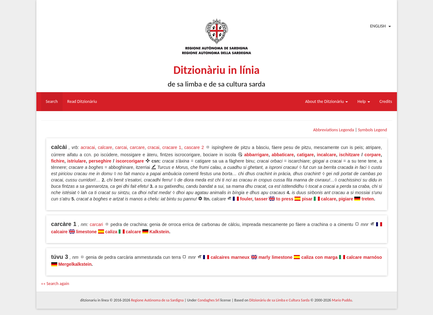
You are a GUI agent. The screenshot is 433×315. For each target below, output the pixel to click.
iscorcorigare (130, 160)
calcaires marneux (230, 257)
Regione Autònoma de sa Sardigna (157, 300)
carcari (96, 224)
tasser (261, 198)
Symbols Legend (372, 130)
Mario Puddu (342, 300)
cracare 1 (171, 147)
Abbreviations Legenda (333, 130)
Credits (386, 101)
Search (52, 101)
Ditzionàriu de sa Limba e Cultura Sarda (279, 300)
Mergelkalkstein (74, 264)
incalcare (326, 154)
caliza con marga (319, 257)
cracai (153, 147)
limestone (86, 231)
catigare (305, 154)
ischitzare (349, 154)
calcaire (59, 231)
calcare (105, 147)
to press (284, 198)
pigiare (346, 198)
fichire (58, 160)
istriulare (76, 160)
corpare (372, 154)
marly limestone (275, 257)
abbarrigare (256, 154)
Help (363, 101)
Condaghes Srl (209, 300)
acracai (88, 147)
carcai (121, 147)
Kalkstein (159, 231)
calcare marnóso (364, 257)
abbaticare (283, 154)
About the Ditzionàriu (326, 101)
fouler (246, 198)
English (378, 26)
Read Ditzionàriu (82, 101)
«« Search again (55, 283)
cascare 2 (194, 147)
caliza (111, 231)
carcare (137, 147)
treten (368, 198)
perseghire (100, 160)
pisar (307, 198)
